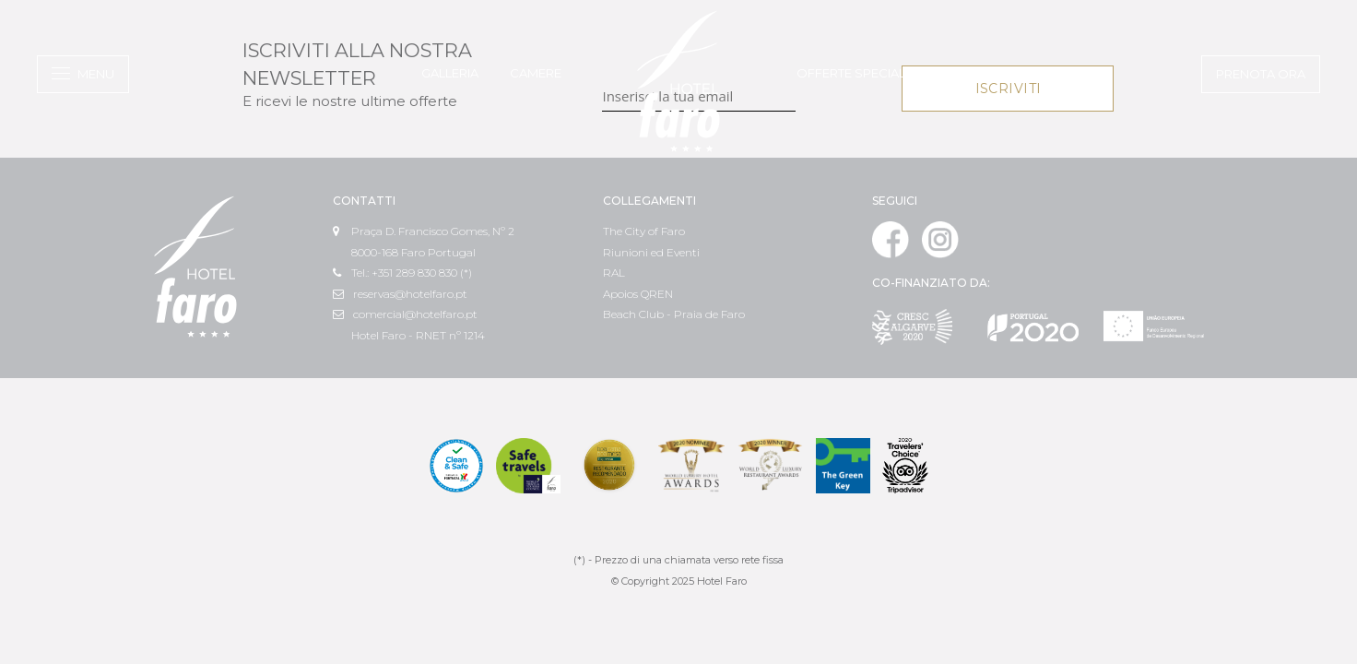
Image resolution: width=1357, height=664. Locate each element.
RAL (614, 272)
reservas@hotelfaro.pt (400, 294)
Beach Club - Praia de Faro (674, 314)
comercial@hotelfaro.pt (405, 314)
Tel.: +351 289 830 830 (395, 272)
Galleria (449, 72)
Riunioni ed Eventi (651, 252)
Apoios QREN (638, 294)
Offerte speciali (852, 72)
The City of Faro (644, 231)
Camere (535, 72)
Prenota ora (1260, 73)
